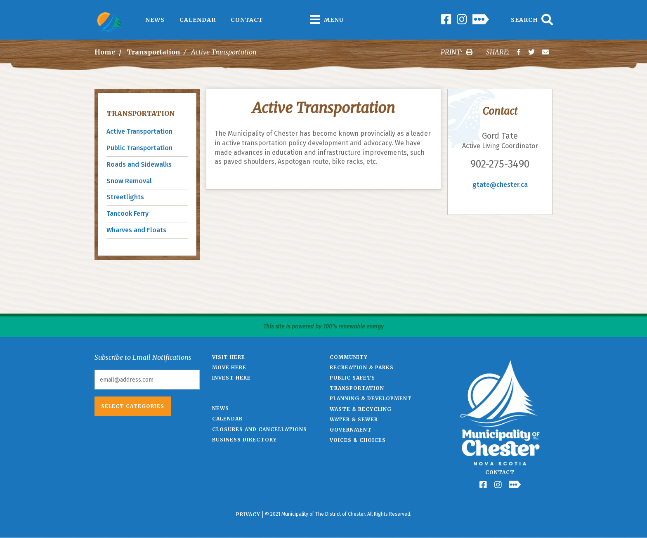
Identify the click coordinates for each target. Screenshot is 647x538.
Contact (247, 20)
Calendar (197, 20)
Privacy (248, 514)
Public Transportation (139, 148)
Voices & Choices (358, 440)
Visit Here (228, 357)
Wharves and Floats (136, 230)
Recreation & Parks (362, 367)
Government (351, 430)
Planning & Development (371, 398)
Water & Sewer (354, 419)
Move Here (229, 367)
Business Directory (244, 440)
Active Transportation (139, 131)
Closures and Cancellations (259, 429)
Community (349, 357)
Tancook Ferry (127, 213)
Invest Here (231, 378)
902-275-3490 (499, 164)
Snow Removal (129, 181)
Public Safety (352, 378)
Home (105, 52)
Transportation (153, 52)
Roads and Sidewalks (139, 164)
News (155, 20)
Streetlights (125, 197)
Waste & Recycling (361, 409)
